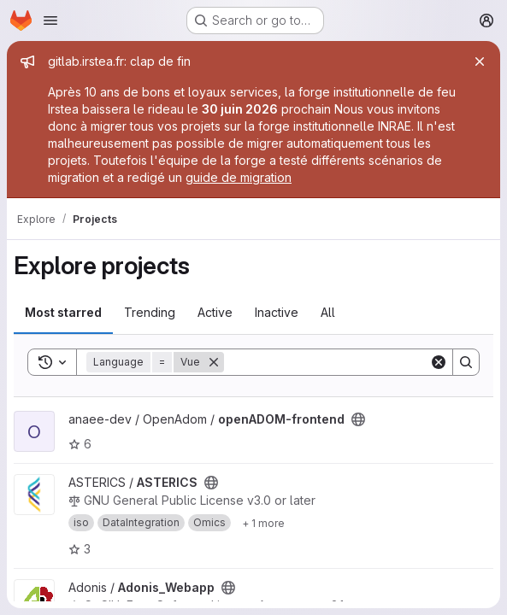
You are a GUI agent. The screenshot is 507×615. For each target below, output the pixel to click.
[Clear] (438, 362)
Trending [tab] (149, 312)
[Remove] (213, 362)
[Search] (330, 362)
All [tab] (328, 312)
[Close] (479, 61)
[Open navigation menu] (50, 20)
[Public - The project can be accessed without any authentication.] (358, 419)
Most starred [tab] (63, 312)
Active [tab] (215, 312)
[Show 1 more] (263, 522)
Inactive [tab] (276, 312)
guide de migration (239, 177)
